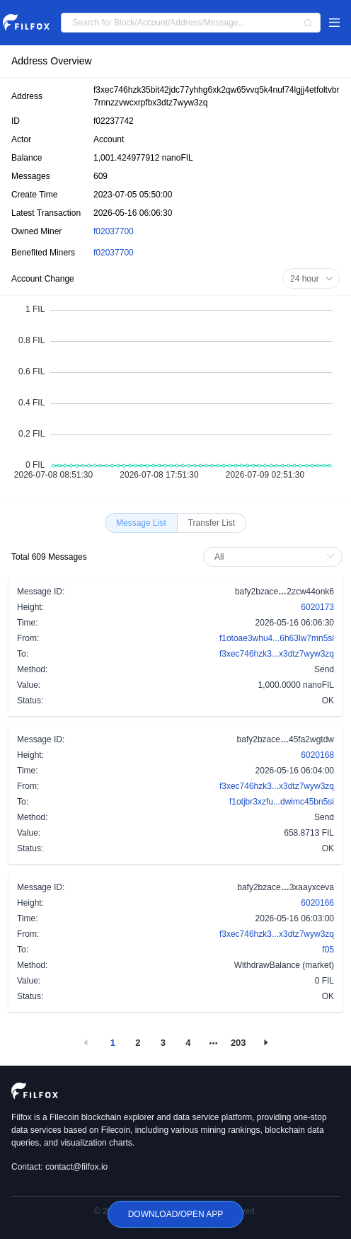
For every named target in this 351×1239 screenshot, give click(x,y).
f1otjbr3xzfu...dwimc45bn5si (281, 802)
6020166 (317, 903)
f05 (328, 950)
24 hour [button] (311, 279)
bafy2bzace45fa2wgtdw (285, 738)
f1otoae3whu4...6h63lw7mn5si (276, 638)
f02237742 (113, 121)
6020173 (317, 607)
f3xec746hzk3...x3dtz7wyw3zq (276, 654)
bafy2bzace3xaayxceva (285, 886)
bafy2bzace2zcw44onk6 (284, 591)
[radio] (141, 523)
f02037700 (113, 231)
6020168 (317, 755)
